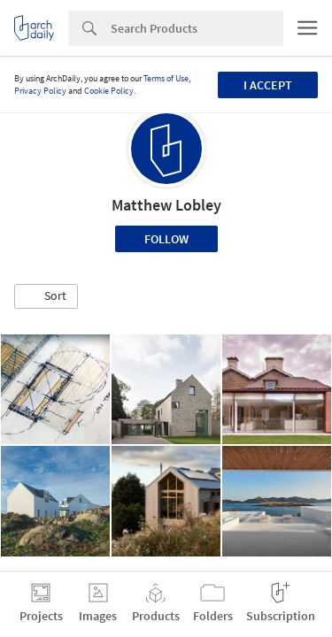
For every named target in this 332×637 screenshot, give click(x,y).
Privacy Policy (40, 90)
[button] (46, 296)
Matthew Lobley (166, 205)
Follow (166, 239)
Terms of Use (166, 78)
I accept (267, 85)
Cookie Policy (109, 90)
